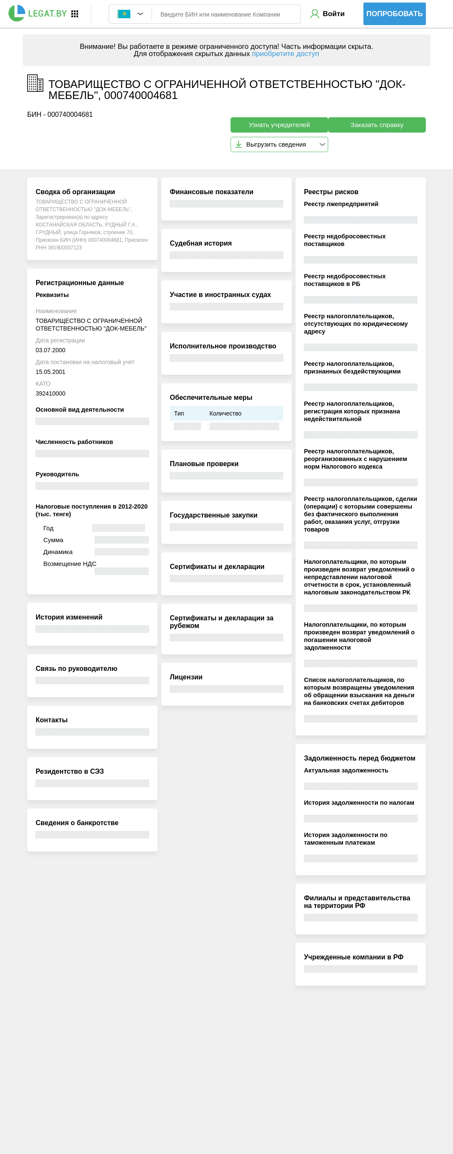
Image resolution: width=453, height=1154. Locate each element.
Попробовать (394, 14)
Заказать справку (377, 124)
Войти (334, 14)
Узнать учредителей (279, 124)
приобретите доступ (285, 54)
